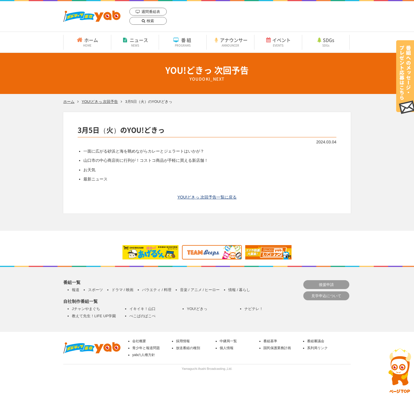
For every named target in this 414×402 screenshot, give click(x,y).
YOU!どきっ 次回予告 (100, 101)
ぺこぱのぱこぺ (142, 316)
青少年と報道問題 (146, 348)
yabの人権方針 (143, 355)
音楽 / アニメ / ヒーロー (200, 290)
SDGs (325, 41)
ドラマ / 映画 (122, 290)
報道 (75, 290)
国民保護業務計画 (277, 348)
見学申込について (326, 296)
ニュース (135, 41)
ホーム (87, 41)
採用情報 (183, 341)
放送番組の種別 (188, 348)
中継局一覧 (228, 341)
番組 (182, 41)
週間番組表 (150, 11)
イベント (278, 41)
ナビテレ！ (253, 309)
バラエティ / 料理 (156, 290)
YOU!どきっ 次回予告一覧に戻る (207, 197)
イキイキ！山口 (142, 309)
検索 (150, 21)
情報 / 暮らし (239, 290)
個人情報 (226, 348)
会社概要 (139, 341)
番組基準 (270, 341)
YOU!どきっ (197, 309)
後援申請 (326, 284)
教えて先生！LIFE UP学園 (94, 316)
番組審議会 (315, 341)
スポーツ (95, 290)
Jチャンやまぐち (86, 309)
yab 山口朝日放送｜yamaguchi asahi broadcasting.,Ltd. (91, 16)
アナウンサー (230, 41)
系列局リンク (317, 348)
